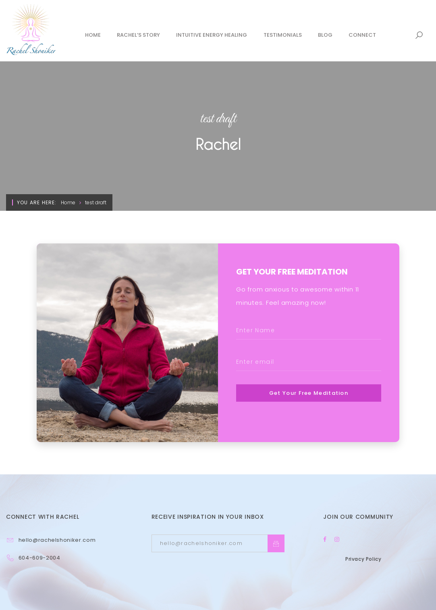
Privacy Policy (363, 558)
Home (68, 202)
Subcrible (276, 543)
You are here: (37, 202)
